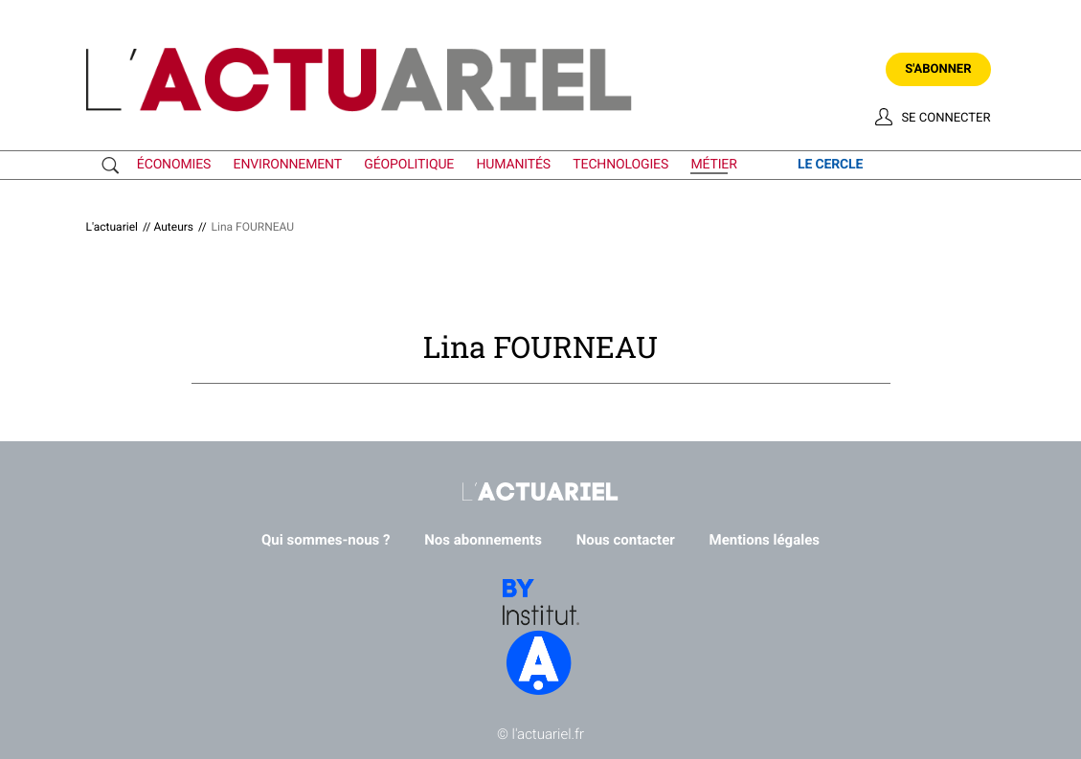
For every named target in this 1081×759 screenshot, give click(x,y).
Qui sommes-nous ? (326, 539)
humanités (514, 164)
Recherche (115, 165)
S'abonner (938, 69)
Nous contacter (625, 539)
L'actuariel (112, 227)
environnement (288, 164)
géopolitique (409, 164)
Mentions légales (764, 539)
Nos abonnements (483, 539)
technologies (620, 164)
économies (174, 164)
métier (713, 164)
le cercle (830, 164)
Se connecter (945, 118)
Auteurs (173, 227)
